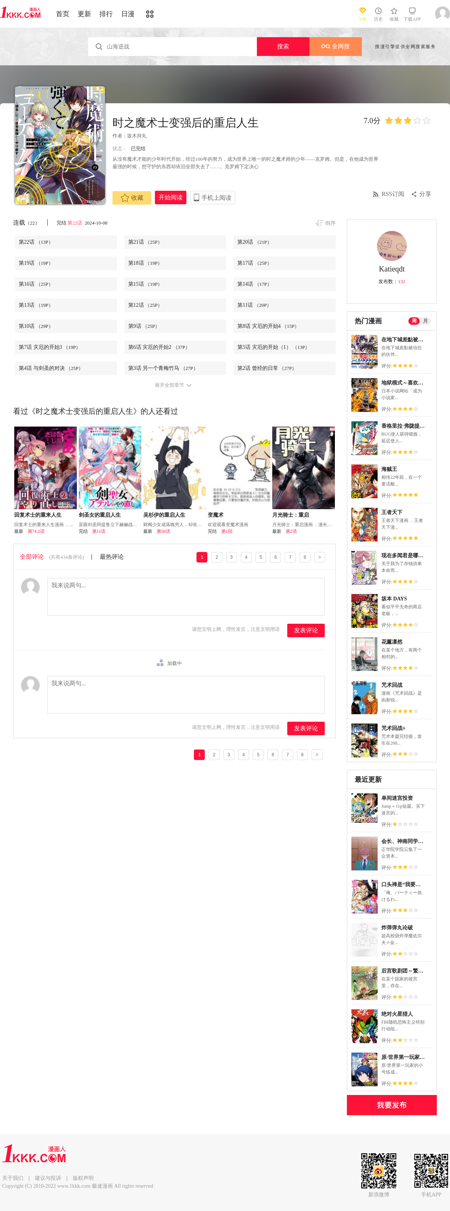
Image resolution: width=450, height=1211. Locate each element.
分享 (425, 194)
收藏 (132, 198)
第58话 (163, 531)
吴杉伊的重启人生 (164, 515)
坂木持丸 (137, 136)
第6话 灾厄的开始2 (159, 347)
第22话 (75, 223)
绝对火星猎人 (397, 1014)
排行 (106, 14)
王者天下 (391, 512)
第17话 (254, 263)
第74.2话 (36, 531)
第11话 (254, 305)
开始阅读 (171, 197)
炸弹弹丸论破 (397, 927)
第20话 (254, 242)
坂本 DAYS (394, 599)
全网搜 (335, 46)
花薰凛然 (391, 642)
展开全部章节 (169, 385)
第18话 (145, 263)
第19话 (36, 263)
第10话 (36, 326)
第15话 (145, 284)
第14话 (254, 284)
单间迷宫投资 (397, 798)
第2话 (291, 531)
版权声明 (83, 1178)
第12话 (145, 305)
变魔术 (216, 515)
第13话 (36, 305)
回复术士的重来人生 (38, 515)
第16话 (36, 284)
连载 (26, 222)
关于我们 (12, 1178)
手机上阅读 (216, 198)
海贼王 (389, 469)
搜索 (283, 46)
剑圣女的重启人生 (100, 515)
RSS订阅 (393, 194)
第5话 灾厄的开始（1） (273, 347)
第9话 (144, 326)
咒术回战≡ (393, 728)
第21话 (145, 242)
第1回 (226, 531)
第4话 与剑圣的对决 (51, 368)
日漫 (128, 14)
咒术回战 (391, 685)
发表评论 (306, 630)
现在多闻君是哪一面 (405, 555)
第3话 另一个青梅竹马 (163, 368)
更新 (84, 14)
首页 (62, 14)
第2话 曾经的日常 (267, 368)
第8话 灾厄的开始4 (268, 326)
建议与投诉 (48, 1178)
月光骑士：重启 (290, 515)
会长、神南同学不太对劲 (410, 841)
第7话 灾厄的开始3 (50, 347)
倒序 (330, 223)
